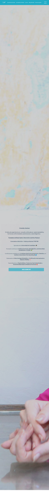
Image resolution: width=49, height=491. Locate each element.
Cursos (26, 2)
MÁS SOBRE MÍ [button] (27, 269)
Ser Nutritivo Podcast (20, 2)
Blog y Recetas (32, 2)
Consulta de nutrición (11, 2)
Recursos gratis (38, 2)
